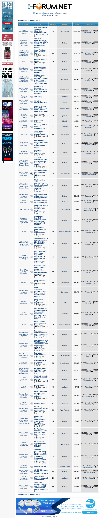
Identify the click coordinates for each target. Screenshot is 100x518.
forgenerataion (88, 144)
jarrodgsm (64, 79)
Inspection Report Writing (23, 121)
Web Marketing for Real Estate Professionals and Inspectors (23, 53)
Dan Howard (64, 32)
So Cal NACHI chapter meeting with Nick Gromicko (40, 444)
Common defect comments (40, 361)
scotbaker (64, 97)
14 (40, 167)
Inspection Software (38, 151)
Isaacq (65, 102)
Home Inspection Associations (24, 379)
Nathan (64, 43)
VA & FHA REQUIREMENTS (40, 102)
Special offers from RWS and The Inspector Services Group (24, 163)
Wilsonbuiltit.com (88, 380)
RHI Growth (88, 62)
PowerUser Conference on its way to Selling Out (41, 332)
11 (42, 248)
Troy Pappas (64, 410)
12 (45, 248)
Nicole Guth (88, 325)
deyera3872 (88, 43)
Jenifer (88, 70)
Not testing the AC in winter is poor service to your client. (41, 207)
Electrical (24, 134)
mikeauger (88, 411)
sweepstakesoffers (88, 174)
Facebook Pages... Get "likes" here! (41, 369)
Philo (88, 422)
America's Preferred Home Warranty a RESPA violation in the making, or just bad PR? (41, 43)
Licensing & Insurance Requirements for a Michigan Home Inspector (40, 90)
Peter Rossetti (65, 209)
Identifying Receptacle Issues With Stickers (41, 408)
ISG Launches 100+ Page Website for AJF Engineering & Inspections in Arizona (40, 292)
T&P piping (38, 97)
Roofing (23, 282)
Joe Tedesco (64, 134)
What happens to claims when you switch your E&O (40, 196)
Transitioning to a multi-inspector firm (40, 172)
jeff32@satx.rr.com (88, 396)
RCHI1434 (88, 303)
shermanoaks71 (88, 467)
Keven (65, 302)
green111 (65, 403)
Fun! (23, 62)
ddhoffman (64, 126)
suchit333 (64, 201)
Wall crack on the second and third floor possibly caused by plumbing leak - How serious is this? (40, 313)
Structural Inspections (23, 466)
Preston (88, 371)
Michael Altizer (65, 466)
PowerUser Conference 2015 (40, 354)
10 (40, 248)
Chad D (64, 121)
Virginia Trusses (40, 466)
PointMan (88, 54)
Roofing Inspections (23, 302)
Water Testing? (39, 114)
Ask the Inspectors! (23, 201)
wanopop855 (88, 109)
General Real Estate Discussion (24, 144)
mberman (88, 487)
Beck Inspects (65, 174)
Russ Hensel (64, 363)
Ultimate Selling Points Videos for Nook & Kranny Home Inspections (41, 108)
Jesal (65, 152)
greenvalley (65, 444)
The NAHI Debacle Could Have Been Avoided (41, 377)
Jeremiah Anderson (65, 232)
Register (46, 15)
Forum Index (22, 20)
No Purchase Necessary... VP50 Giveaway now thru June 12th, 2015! (40, 432)
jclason (64, 116)
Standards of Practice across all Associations (41, 478)
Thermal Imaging (23, 387)
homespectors (65, 355)
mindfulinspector (88, 32)
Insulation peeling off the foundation (40, 201)
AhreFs (88, 122)
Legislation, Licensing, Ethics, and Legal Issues (24, 43)
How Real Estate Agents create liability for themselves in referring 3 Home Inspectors (40, 270)
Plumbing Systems (24, 96)
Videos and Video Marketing (24, 108)
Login (55, 15)
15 (42, 167)
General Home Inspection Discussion (23, 90)
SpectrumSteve (88, 210)
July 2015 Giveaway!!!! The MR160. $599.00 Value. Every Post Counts (40, 161)
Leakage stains (39, 403)
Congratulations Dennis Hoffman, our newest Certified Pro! (40, 69)
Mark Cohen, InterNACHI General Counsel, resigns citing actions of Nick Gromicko (40, 220)
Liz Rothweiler (65, 282)
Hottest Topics (62, 13)
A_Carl (88, 163)
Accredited (88, 258)
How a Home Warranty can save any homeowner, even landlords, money (41, 144)
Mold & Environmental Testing (23, 32)
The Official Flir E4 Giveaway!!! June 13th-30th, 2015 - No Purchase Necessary (41, 242)
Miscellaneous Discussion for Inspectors (23, 69)
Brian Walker (64, 90)
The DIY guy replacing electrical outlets (40, 132)
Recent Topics (49, 13)
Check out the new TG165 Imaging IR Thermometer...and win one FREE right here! (41, 343)
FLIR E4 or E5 (39, 385)
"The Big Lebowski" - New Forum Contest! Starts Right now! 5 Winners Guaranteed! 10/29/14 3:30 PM (40, 455)
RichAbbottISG (65, 109)
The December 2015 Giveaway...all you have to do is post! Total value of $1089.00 (41, 184)
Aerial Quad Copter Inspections (38, 300)
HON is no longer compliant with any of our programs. (40, 394)
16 (45, 167)
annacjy (64, 313)
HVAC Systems (24, 209)
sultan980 (88, 314)
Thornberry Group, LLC (52, 517)
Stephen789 (88, 135)
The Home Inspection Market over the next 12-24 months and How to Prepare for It (41, 487)
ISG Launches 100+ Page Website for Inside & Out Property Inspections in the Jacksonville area (41, 79)
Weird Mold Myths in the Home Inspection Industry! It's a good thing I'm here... (40, 256)
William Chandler (88, 479)
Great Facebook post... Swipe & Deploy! (40, 51)
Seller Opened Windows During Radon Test (40, 323)
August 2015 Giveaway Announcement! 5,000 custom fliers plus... (40, 419)
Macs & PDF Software (38, 121)
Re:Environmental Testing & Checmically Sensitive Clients (40, 30)
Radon (24, 232)
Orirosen (88, 388)
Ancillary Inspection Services (24, 116)
